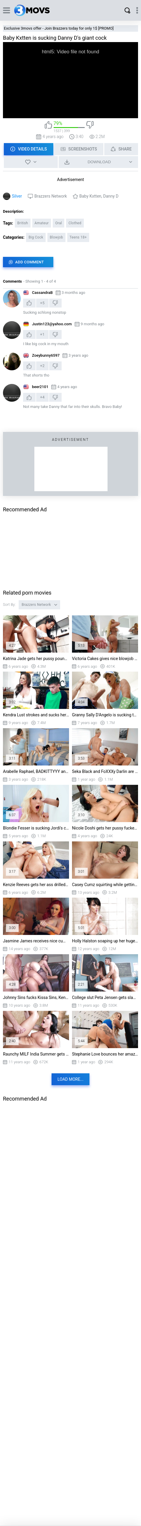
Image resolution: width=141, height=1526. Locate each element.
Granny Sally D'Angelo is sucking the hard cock (105, 714)
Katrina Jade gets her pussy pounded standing (36, 658)
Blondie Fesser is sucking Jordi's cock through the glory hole (36, 828)
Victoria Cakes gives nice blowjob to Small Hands (105, 658)
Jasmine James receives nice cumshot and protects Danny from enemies (36, 941)
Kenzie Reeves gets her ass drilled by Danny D (36, 884)
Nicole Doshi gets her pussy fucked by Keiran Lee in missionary (105, 828)
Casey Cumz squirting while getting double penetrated (105, 884)
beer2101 (40, 387)
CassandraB (42, 292)
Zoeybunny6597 (46, 355)
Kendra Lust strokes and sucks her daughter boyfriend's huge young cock (36, 714)
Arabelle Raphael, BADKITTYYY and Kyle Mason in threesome (36, 771)
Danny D (110, 196)
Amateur (42, 223)
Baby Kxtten (90, 196)
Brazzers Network (50, 196)
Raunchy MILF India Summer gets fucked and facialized (36, 1054)
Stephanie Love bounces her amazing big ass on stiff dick (105, 1054)
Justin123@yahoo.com (52, 324)
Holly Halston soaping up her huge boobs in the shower (105, 941)
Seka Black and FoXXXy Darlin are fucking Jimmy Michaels (105, 771)
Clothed (74, 223)
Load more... (70, 1079)
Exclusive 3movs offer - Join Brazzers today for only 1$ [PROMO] (59, 28)
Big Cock (35, 237)
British (22, 223)
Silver (17, 196)
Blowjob (56, 237)
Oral (58, 223)
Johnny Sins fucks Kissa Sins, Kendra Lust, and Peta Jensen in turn (36, 997)
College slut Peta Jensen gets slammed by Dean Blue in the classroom (105, 997)
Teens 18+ (78, 237)
